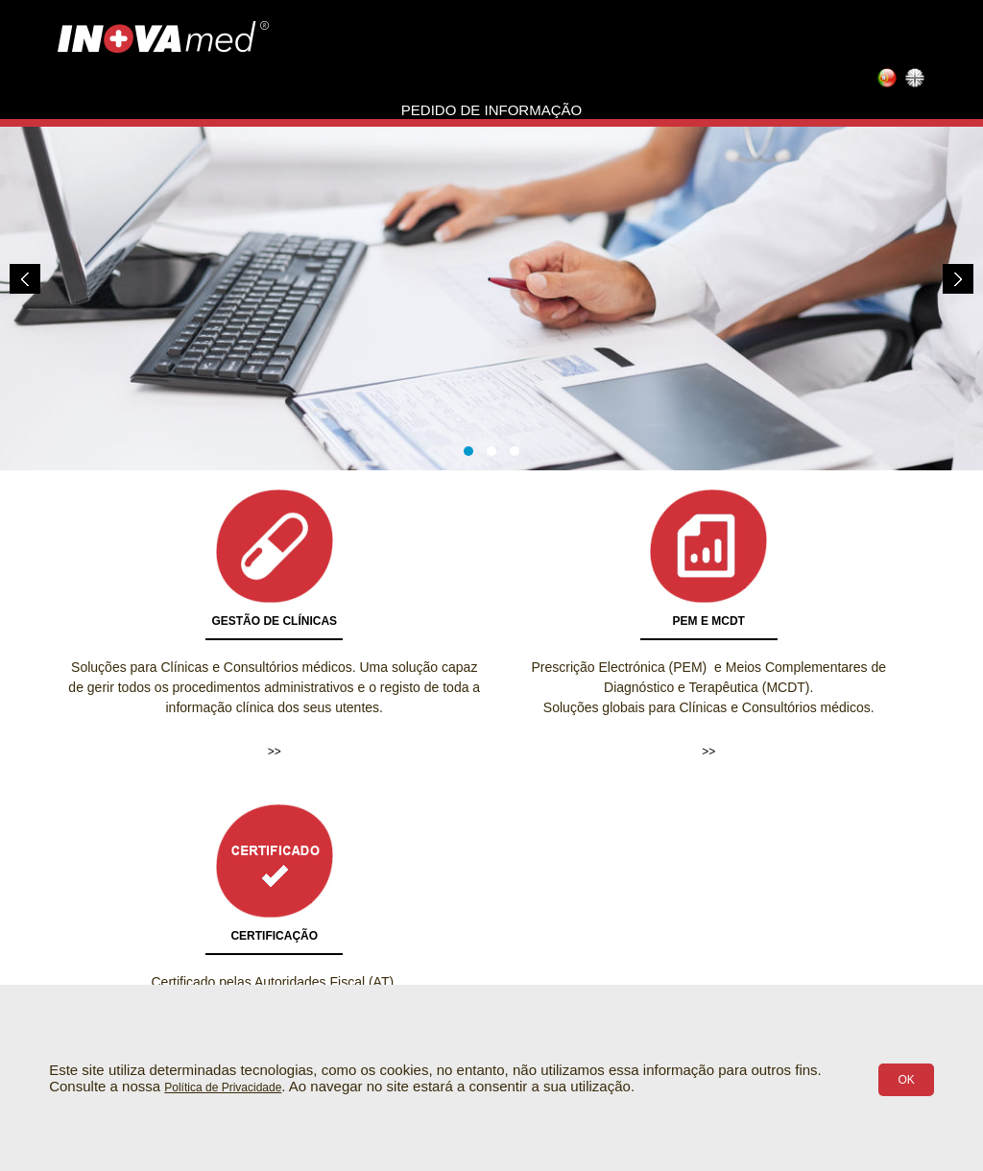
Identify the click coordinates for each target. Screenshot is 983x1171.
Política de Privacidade (222, 1087)
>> (274, 751)
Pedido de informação (491, 110)
